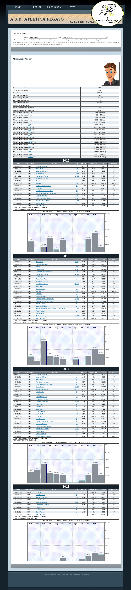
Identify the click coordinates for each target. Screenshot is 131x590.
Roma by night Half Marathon (45, 298)
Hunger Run (40, 499)
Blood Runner (40, 303)
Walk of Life (39, 414)
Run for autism (40, 311)
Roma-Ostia (40, 173)
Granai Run (39, 276)
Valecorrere (39, 409)
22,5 (29, 147)
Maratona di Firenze (42, 200)
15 (29, 139)
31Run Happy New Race (44, 436)
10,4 (29, 127)
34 (29, 154)
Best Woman (40, 203)
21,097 (30, 142)
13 (29, 135)
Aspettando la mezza (42, 382)
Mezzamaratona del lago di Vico (46, 193)
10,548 (30, 132)
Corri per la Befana (42, 166)
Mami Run (39, 286)
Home (17, 7)
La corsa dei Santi (41, 195)
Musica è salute (41, 296)
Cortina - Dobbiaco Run (43, 186)
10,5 (29, 129)
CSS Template (74, 574)
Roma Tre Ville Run (42, 178)
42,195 (30, 157)
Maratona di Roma (42, 176)
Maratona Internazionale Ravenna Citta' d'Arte (50, 308)
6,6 (77, 183)
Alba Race (39, 183)
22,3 (29, 144)
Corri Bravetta (40, 181)
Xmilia (38, 266)
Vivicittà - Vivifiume (42, 284)
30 (29, 149)
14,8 (29, 137)
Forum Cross (40, 392)
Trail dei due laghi (41, 316)
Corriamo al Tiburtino (42, 504)
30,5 (29, 152)
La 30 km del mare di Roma (44, 191)
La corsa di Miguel (41, 171)
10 (29, 125)
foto (72, 7)
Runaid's (38, 507)
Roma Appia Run (41, 279)
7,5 (29, 117)
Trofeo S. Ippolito (41, 497)
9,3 (29, 122)
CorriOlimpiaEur (41, 433)
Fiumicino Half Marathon (43, 198)
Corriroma (39, 188)
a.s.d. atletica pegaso (37, 18)
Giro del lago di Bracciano (44, 271)
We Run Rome (40, 205)
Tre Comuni (39, 168)
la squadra (54, 7)
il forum (36, 7)
